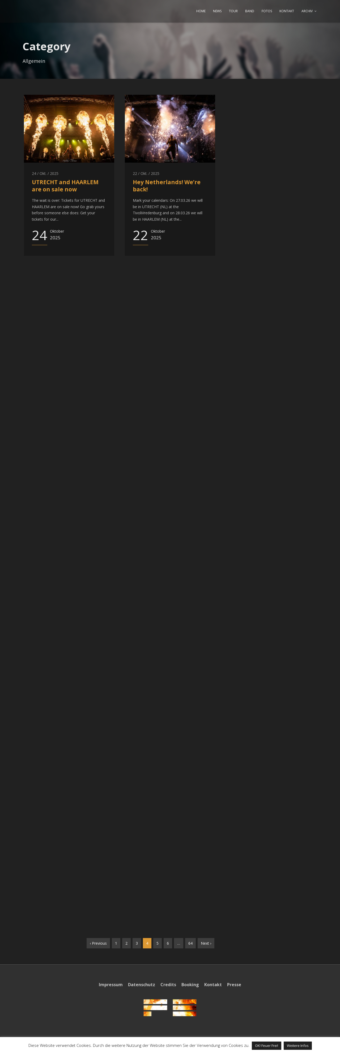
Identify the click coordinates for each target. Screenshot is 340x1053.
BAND (249, 11)
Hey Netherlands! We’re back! (167, 185)
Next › (206, 943)
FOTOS (267, 11)
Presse (234, 985)
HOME (201, 11)
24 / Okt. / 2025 (45, 173)
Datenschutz (141, 985)
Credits (168, 985)
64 (190, 943)
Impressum (111, 985)
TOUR (233, 11)
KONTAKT (286, 11)
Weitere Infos (298, 1045)
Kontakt (213, 985)
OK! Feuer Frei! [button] (266, 1045)
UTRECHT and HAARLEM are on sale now (65, 185)
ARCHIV (307, 11)
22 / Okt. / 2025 (146, 173)
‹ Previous (98, 943)
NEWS (217, 11)
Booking (190, 985)
